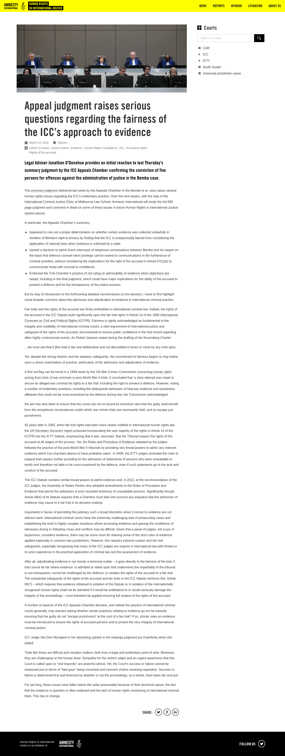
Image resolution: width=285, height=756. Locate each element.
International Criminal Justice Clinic (49, 201)
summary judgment (44, 190)
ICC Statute (59, 315)
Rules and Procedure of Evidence (111, 442)
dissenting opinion (89, 637)
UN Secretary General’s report (51, 430)
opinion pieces (35, 213)
